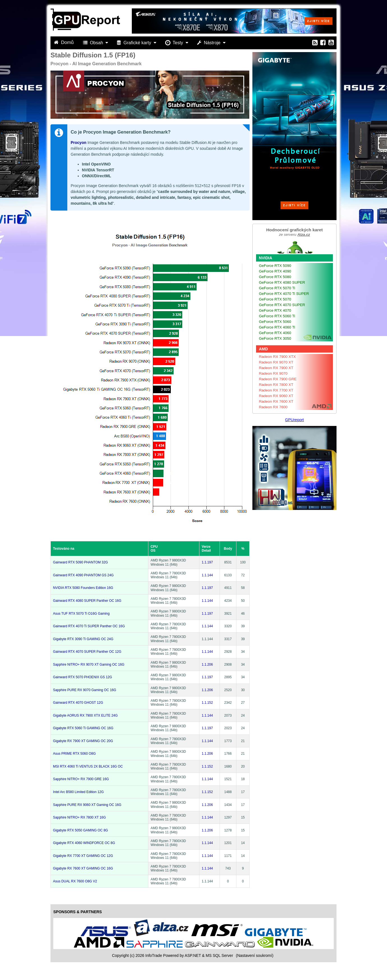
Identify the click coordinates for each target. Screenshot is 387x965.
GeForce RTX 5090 (275, 266)
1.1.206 (207, 664)
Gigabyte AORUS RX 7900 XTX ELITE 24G (85, 715)
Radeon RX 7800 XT (276, 385)
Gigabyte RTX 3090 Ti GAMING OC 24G (83, 639)
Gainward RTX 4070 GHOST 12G (78, 703)
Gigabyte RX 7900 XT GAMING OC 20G (83, 741)
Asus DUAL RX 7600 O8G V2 (75, 881)
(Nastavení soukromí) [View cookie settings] (254, 955)
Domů (64, 42)
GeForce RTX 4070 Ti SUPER (284, 294)
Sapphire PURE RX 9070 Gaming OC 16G (84, 690)
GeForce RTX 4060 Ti (277, 327)
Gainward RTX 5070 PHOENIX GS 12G (82, 677)
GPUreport (294, 420)
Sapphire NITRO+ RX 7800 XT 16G (79, 817)
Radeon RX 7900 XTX (277, 357)
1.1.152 (207, 703)
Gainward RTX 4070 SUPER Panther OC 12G (87, 652)
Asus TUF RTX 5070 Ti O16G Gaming (81, 614)
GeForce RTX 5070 (275, 299)
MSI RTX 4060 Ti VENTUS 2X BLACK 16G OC (88, 766)
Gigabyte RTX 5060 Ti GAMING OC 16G (83, 728)
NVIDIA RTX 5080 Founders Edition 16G (83, 588)
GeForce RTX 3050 (275, 338)
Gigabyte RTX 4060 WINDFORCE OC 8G (84, 843)
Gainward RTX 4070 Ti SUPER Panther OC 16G (89, 626)
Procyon (78, 142)
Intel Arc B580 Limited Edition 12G (78, 792)
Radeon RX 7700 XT (276, 390)
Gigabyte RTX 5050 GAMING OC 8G (80, 830)
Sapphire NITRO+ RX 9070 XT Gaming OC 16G (89, 664)
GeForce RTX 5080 (275, 277)
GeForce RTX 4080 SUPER (282, 282)
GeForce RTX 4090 (275, 271)
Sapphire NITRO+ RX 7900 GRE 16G (81, 779)
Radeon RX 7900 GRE (278, 379)
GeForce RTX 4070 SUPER (282, 305)
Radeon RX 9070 (273, 373)
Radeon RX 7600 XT (276, 401)
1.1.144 (207, 575)
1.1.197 (207, 562)
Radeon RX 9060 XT (276, 396)
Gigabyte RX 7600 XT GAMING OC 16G (83, 868)
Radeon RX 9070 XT (276, 362)
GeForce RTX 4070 (275, 310)
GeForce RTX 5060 (275, 322)
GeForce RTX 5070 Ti (277, 288)
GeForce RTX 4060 (275, 333)
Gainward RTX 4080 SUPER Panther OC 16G (87, 601)
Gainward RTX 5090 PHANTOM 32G (80, 562)
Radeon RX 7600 (273, 407)
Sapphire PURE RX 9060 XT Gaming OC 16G (87, 805)
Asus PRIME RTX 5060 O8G (74, 754)
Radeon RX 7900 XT (276, 368)
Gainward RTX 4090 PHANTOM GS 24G (83, 575)
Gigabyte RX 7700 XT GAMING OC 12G (83, 856)
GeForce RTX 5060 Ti (277, 316)
